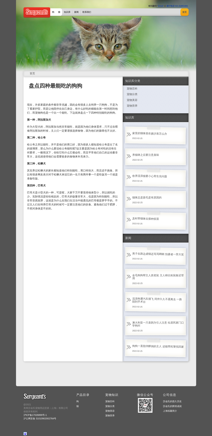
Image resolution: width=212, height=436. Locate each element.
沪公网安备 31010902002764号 (40, 418)
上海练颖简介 (170, 411)
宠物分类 (132, 94)
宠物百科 (132, 88)
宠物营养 (132, 105)
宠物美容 (132, 100)
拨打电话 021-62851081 (177, 6)
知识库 (67, 12)
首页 (184, 12)
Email (160, 6)
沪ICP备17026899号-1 (35, 415)
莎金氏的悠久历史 (172, 401)
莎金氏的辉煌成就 (172, 406)
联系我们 (86, 12)
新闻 (76, 12)
